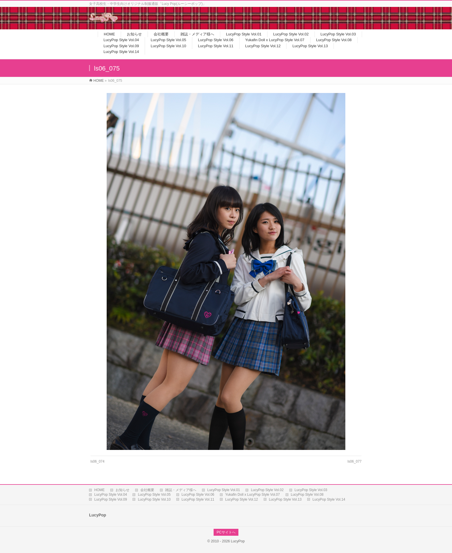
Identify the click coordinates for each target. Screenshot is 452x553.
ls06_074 (98, 461)
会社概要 (147, 490)
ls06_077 (355, 461)
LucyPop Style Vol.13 (285, 499)
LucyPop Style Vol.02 (267, 490)
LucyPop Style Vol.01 (223, 490)
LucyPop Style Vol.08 (307, 495)
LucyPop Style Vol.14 (328, 499)
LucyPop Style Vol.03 (311, 490)
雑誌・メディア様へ (180, 490)
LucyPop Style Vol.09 (110, 499)
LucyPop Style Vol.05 (154, 495)
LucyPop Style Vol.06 (198, 495)
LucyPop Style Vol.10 (154, 499)
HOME (99, 490)
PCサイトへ (225, 532)
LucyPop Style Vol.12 (241, 499)
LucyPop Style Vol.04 (110, 495)
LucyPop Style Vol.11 (198, 499)
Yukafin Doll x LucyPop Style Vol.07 (252, 495)
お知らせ (122, 490)
